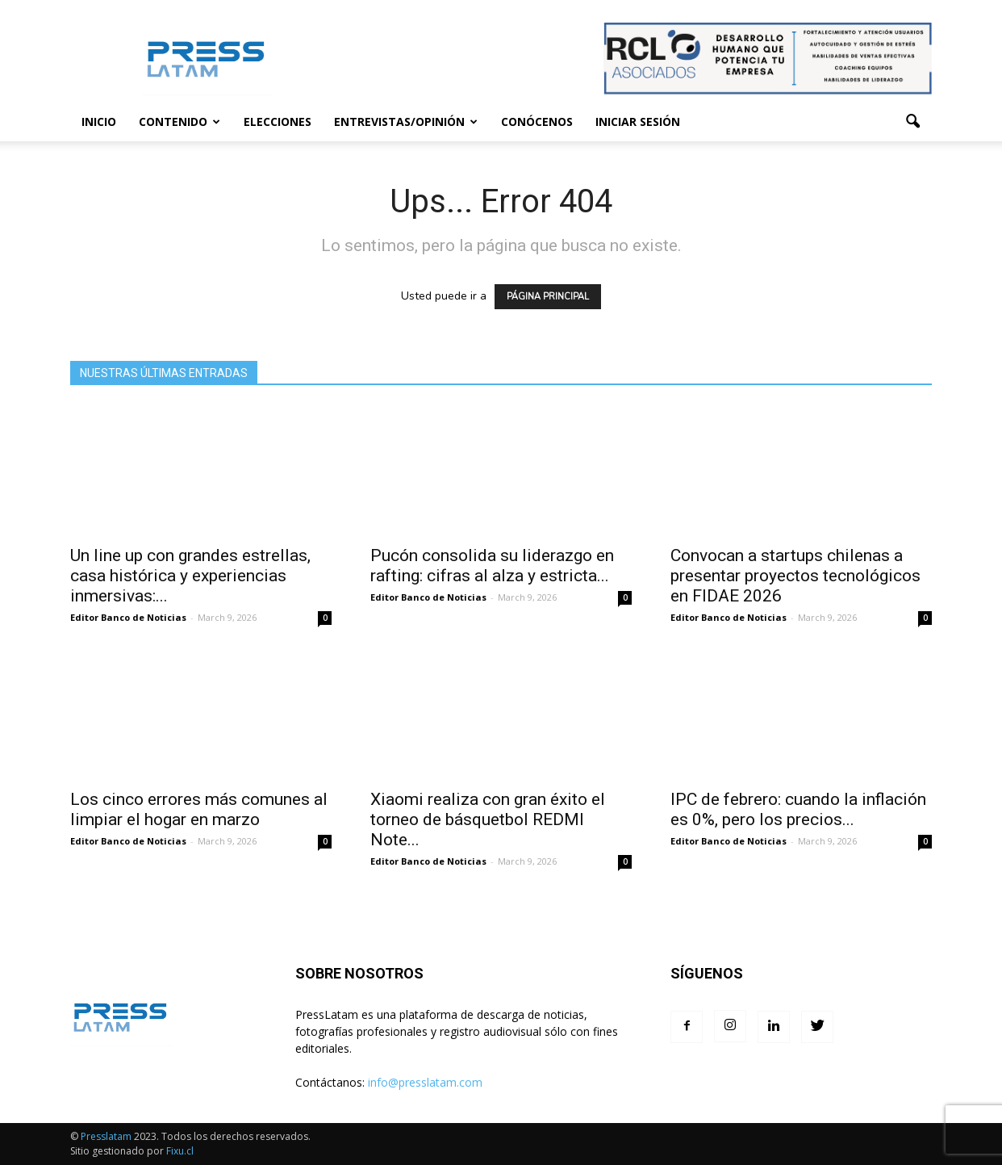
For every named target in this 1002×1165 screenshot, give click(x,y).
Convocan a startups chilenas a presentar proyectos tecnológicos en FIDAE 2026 (795, 576)
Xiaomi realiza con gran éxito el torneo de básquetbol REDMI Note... (487, 819)
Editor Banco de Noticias (128, 617)
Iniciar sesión (637, 121)
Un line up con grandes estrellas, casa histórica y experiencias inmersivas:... (190, 576)
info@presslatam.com (425, 1082)
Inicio (98, 121)
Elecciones (277, 121)
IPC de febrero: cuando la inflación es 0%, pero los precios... (798, 809)
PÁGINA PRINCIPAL (548, 297)
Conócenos (537, 121)
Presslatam (106, 1136)
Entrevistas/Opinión (406, 121)
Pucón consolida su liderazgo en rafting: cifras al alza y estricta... (492, 565)
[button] (912, 122)
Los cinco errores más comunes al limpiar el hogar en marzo (199, 809)
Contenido (179, 121)
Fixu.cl (180, 1151)
